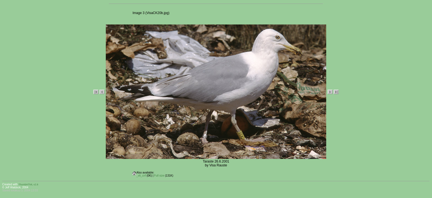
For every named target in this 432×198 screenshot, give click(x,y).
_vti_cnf (141, 175)
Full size (159, 175)
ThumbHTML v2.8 (28, 184)
